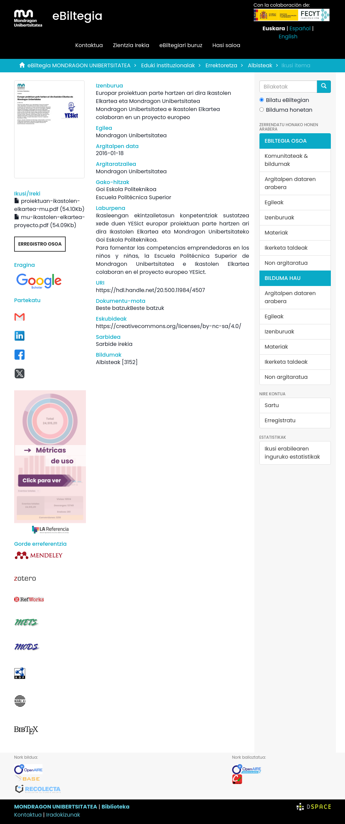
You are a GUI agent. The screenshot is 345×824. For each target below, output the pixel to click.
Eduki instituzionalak (168, 65)
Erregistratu (280, 420)
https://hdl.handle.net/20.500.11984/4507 (150, 290)
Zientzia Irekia (131, 45)
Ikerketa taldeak (286, 248)
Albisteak (260, 65)
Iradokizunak (63, 815)
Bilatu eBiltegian (284, 100)
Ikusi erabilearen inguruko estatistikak (292, 453)
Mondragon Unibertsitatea (131, 135)
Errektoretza (221, 65)
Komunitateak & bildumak (286, 160)
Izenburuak (279, 217)
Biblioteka (115, 807)
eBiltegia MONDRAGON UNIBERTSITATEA (79, 65)
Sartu (272, 405)
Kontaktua (89, 45)
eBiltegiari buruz (180, 45)
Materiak (276, 233)
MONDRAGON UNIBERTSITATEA (55, 807)
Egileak (274, 202)
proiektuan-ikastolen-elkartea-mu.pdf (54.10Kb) (49, 205)
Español (300, 28)
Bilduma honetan (286, 110)
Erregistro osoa (40, 244)
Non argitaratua (286, 263)
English (288, 36)
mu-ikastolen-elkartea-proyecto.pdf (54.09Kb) (49, 221)
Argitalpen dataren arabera (290, 183)
